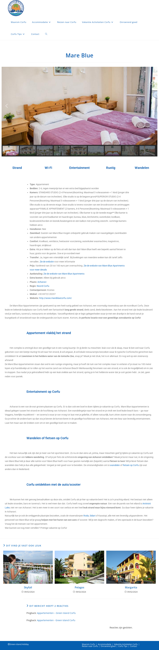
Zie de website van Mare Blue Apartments (63, 273)
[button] (6, 105)
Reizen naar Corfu (90, 646)
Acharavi (41, 282)
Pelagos (79, 587)
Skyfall (28, 587)
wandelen (115, 465)
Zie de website (47, 261)
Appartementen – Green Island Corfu (56, 613)
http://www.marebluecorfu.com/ (55, 298)
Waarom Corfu (88, 644)
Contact (133, 646)
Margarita (131, 587)
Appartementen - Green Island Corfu (56, 620)
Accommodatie (104, 644)
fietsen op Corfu (131, 465)
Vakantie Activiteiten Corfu (126, 644)
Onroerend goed (108, 646)
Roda (86, 515)
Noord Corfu (43, 286)
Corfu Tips (122, 646)
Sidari (92, 515)
